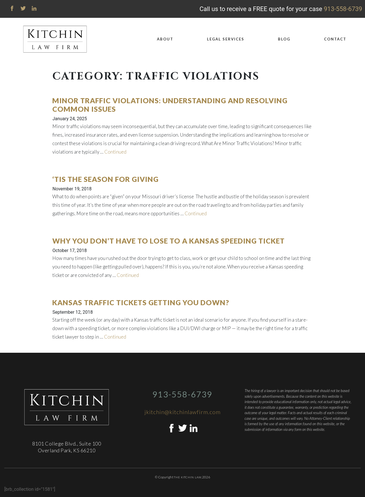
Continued (115, 152)
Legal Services (225, 39)
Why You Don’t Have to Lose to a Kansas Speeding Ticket (168, 240)
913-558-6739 (343, 8)
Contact (335, 39)
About (165, 39)
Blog (284, 39)
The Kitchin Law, (188, 477)
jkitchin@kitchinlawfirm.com (182, 411)
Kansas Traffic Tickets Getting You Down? (140, 302)
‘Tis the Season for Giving (105, 179)
